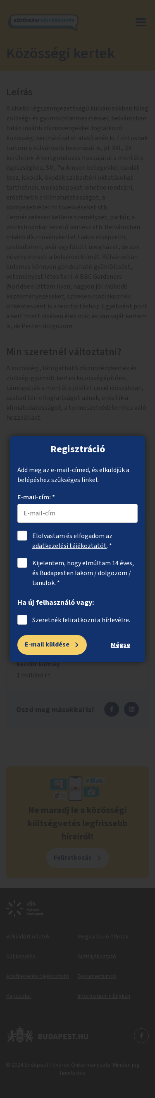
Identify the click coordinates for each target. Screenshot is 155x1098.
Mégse (120, 644)
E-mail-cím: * (36, 497)
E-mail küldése (47, 644)
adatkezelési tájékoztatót (69, 545)
